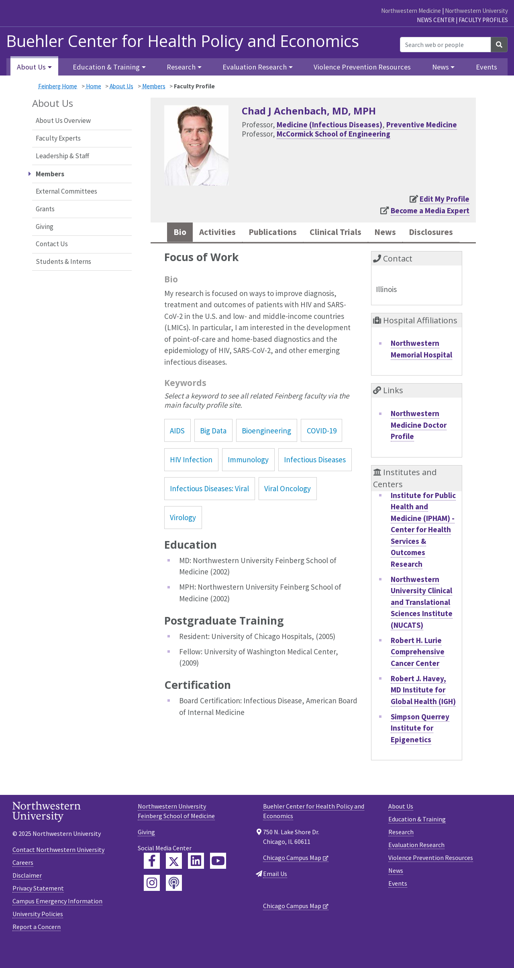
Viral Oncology (287, 512)
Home (93, 86)
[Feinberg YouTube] (218, 884)
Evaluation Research (416, 868)
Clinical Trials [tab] (370, 233)
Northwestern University (476, 10)
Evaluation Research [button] (254, 66)
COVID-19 (322, 454)
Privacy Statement (38, 912)
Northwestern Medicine (411, 10)
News (395, 894)
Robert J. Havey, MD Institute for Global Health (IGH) (423, 713)
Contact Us (52, 243)
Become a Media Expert (430, 210)
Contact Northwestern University (58, 873)
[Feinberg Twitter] (174, 884)
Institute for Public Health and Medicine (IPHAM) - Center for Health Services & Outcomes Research (423, 553)
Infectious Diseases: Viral (209, 512)
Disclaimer (27, 899)
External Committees (66, 191)
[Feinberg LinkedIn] (196, 884)
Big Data (213, 454)
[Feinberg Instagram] (152, 907)
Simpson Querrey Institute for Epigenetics (420, 751)
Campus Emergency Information (57, 925)
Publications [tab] (299, 233)
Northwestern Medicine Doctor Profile (419, 448)
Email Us (275, 897)
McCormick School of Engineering (333, 134)
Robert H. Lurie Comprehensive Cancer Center (418, 675)
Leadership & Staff (62, 155)
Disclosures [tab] (313, 255)
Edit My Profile (444, 199)
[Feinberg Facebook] (152, 884)
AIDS (177, 454)
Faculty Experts (58, 138)
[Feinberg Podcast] (174, 907)
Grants (45, 208)
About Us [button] (31, 66)
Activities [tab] (237, 233)
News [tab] (425, 233)
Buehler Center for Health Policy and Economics (182, 41)
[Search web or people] (445, 44)
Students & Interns (63, 261)
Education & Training (417, 843)
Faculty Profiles (483, 20)
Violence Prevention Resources (362, 66)
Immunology (248, 483)
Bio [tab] (196, 233)
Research (401, 856)
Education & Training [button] (106, 66)
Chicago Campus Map (292, 881)
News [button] (440, 66)
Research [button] (181, 66)
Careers (22, 886)
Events (486, 66)
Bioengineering (266, 454)
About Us (121, 86)
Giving (44, 226)
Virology (183, 541)
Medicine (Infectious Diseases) (329, 124)
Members (153, 86)
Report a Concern (36, 950)
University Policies (37, 937)
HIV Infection (191, 483)
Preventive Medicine (421, 124)
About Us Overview (63, 120)
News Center (436, 20)
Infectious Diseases (315, 483)
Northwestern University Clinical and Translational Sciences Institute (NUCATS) (422, 625)
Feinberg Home (57, 86)
